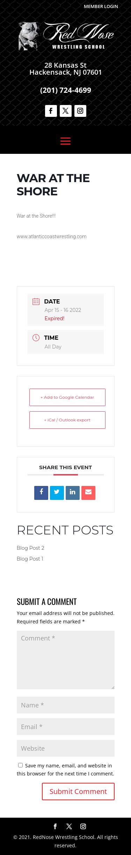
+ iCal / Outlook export (67, 419)
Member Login (101, 6)
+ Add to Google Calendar (67, 397)
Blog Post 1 (30, 559)
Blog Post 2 (30, 548)
